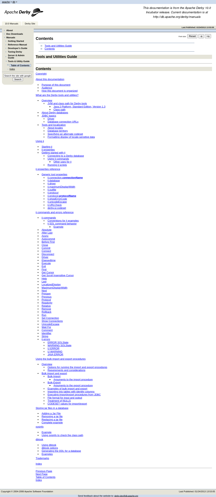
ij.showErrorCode (57, 198)
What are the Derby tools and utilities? (57, 95)
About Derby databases (55, 112)
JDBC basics (49, 115)
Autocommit (48, 238)
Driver (51, 118)
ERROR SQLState (58, 342)
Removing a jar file (52, 416)
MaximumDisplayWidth (54, 287)
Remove (46, 308)
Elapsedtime (48, 260)
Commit (46, 248)
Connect (46, 250)
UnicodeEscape (50, 324)
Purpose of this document (56, 84)
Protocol (46, 299)
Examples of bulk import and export (67, 388)
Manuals (10, 37)
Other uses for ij (62, 161)
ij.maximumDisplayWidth (61, 186)
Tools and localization (54, 124)
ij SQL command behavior (62, 223)
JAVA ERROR (55, 354)
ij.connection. (65, 177)
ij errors (46, 339)
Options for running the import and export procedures (77, 367)
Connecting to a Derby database (66, 155)
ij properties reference (48, 169)
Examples (47, 454)
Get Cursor (48, 272)
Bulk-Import (54, 376)
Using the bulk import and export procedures (61, 358)
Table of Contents (45, 477)
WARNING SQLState (59, 345)
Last (44, 281)
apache (6, 2)
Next (44, 290)
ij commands (49, 217)
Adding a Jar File (51, 413)
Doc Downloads (14, 34)
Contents (50, 48)
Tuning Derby (15, 52)
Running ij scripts (57, 164)
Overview (47, 100)
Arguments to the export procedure (73, 385)
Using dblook (49, 444)
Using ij (40, 141)
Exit (44, 266)
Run (44, 315)
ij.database (54, 180)
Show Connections (52, 321)
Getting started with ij (53, 152)
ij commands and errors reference (55, 212)
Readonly (47, 302)
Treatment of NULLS (59, 400)
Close (45, 245)
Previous (47, 296)
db (13, 2)
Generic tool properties (54, 174)
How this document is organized (59, 90)
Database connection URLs (63, 121)
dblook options (50, 447)
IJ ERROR (53, 348)
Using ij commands (58, 158)
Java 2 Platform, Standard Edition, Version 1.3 (79, 106)
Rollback (46, 311)
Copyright (41, 73)
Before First (48, 241)
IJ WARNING (55, 351)
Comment (47, 330)
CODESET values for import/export (67, 403)
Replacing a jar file (52, 419)
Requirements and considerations (66, 370)
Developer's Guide (17, 48)
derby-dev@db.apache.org (126, 496)
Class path (59, 109)
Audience (47, 87)
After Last (47, 232)
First (44, 269)
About (9, 30)
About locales (55, 127)
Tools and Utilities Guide (58, 45)
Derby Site (30, 23)
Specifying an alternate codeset (65, 133)
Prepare (46, 293)
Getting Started (16, 41)
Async (45, 235)
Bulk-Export (54, 382)
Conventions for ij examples (63, 220)
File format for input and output (65, 397)
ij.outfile (52, 189)
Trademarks (42, 458)
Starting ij (47, 146)
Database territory (58, 130)
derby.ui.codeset (57, 207)
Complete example (52, 422)
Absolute (47, 229)
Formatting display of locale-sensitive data (71, 136)
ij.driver (52, 183)
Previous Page (44, 471)
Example (58, 226)
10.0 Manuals (11, 23)
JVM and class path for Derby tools (67, 103)
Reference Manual (17, 44)
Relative (46, 305)
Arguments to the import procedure (73, 379)
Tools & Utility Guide (19, 61)
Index (12, 69)
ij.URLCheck (55, 204)
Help (44, 278)
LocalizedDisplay (51, 284)
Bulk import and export (54, 373)
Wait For (46, 327)
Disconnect (48, 254)
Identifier (46, 333)
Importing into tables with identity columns (71, 391)
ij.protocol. (62, 195)
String (45, 336)
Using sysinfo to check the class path (62, 435)
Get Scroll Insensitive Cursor (58, 275)
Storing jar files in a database (52, 408)
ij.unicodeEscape (57, 201)
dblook (39, 439)
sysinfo (40, 426)
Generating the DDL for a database (61, 450)
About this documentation (50, 79)
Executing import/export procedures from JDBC (74, 394)
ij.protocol (53, 192)
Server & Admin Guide (16, 56)
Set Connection (50, 318)
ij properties (48, 149)
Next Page (42, 474)
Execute (46, 263)
